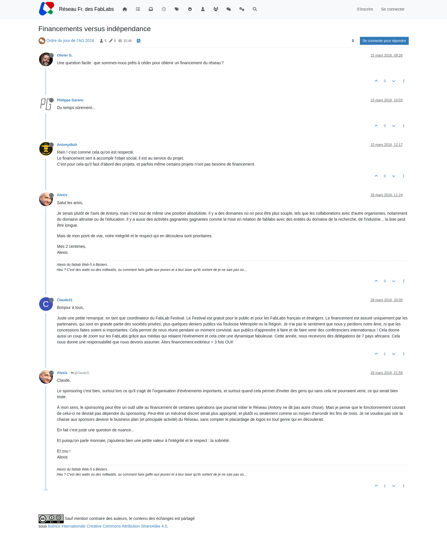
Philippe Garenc (70, 100)
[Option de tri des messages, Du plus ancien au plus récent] (353, 41)
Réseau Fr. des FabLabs (86, 9)
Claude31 (65, 300)
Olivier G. (65, 55)
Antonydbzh (67, 145)
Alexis (62, 195)
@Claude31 (80, 373)
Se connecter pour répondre (384, 41)
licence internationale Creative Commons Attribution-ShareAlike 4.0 (107, 526)
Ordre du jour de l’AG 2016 (70, 40)
